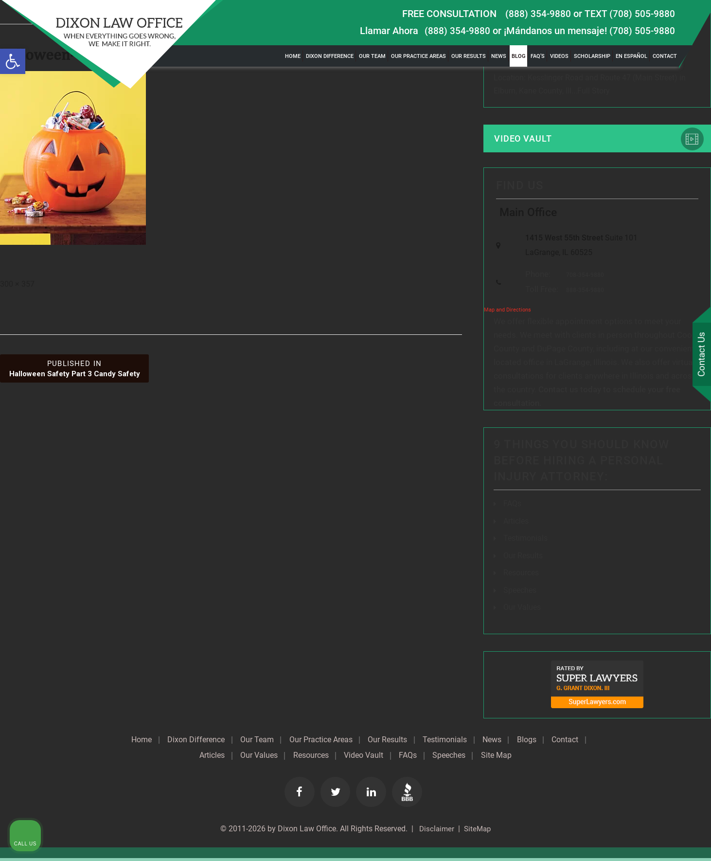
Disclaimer (434, 831)
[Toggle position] (658, 550)
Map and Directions (507, 314)
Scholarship (592, 56)
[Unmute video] (539, 550)
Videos (559, 56)
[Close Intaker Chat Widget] (679, 550)
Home (293, 56)
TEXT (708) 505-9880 (629, 13)
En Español (631, 56)
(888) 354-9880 (537, 13)
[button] (12, 61)
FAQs (512, 508)
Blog (518, 56)
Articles (516, 525)
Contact (665, 56)
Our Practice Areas (418, 56)
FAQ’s (538, 56)
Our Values (277, 758)
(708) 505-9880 (642, 31)
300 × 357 (17, 284)
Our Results (468, 56)
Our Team (372, 56)
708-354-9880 (582, 279)
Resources (331, 758)
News (498, 56)
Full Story (593, 91)
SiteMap (477, 831)
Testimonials (468, 743)
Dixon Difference (330, 56)
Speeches (519, 593)
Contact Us (701, 355)
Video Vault (525, 139)
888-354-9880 (582, 295)
